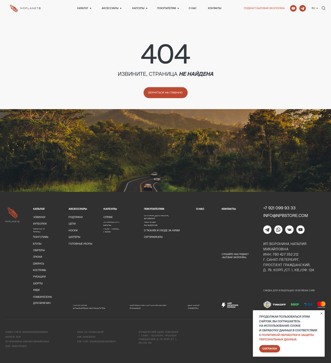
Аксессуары (110, 8)
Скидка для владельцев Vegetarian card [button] (289, 290)
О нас (193, 8)
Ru (313, 8)
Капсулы (138, 8)
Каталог (82, 8)
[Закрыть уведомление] (321, 313)
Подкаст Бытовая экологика (264, 8)
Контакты (214, 8)
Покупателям (166, 8)
